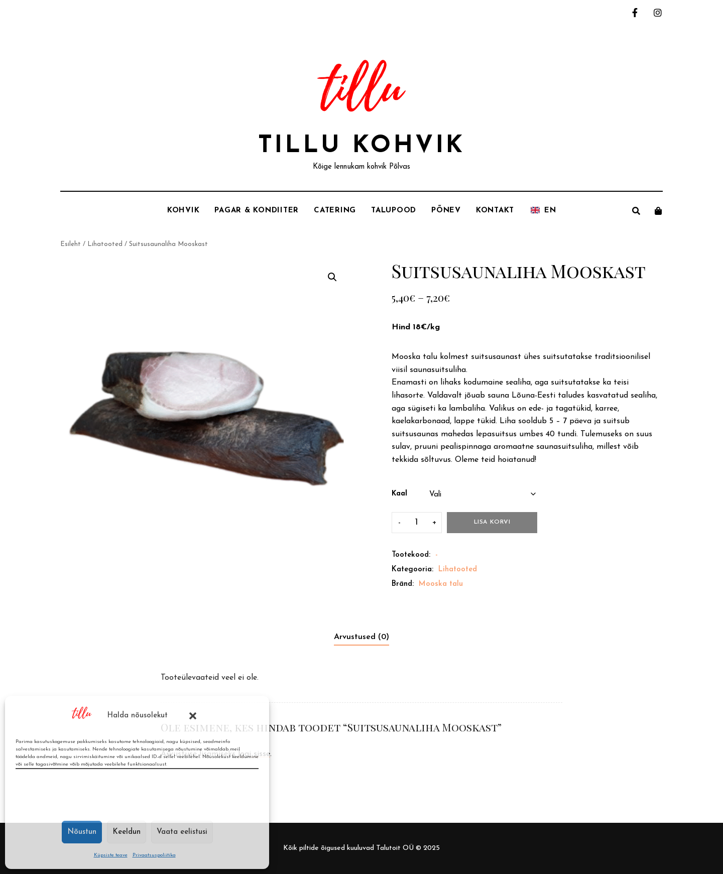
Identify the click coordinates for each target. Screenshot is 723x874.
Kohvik (183, 210)
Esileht (70, 244)
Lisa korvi (492, 522)
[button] (193, 716)
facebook (635, 12)
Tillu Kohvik (361, 146)
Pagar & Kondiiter (256, 210)
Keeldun (126, 832)
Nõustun (81, 832)
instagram (657, 12)
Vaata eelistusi (182, 832)
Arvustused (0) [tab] (361, 637)
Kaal (399, 493)
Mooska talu (441, 584)
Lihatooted (105, 244)
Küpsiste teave (111, 855)
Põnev (446, 210)
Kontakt (495, 210)
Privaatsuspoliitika (154, 855)
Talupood (393, 210)
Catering (335, 210)
